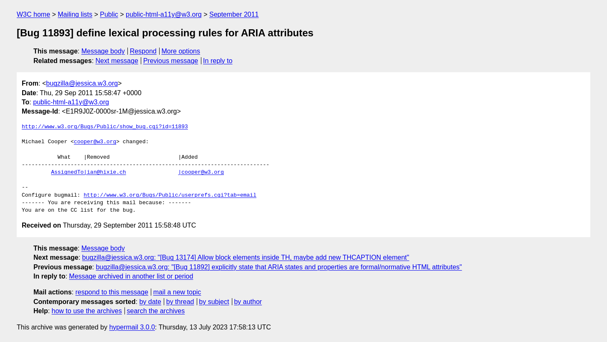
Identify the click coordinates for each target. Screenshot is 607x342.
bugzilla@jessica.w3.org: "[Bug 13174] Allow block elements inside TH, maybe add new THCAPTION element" (245, 257)
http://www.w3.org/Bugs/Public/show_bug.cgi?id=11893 (105, 127)
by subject (214, 301)
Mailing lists (75, 14)
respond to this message (111, 292)
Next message (117, 60)
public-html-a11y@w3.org (164, 14)
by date (150, 301)
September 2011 (234, 14)
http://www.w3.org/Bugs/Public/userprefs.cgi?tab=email (170, 195)
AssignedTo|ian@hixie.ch (88, 172)
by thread (180, 301)
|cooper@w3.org (200, 172)
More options (181, 51)
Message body (103, 51)
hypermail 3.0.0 (132, 327)
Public (109, 14)
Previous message (170, 60)
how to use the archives (87, 310)
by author (248, 301)
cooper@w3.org (95, 142)
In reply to (217, 60)
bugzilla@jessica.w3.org (82, 83)
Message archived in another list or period (131, 276)
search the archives (156, 310)
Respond (143, 51)
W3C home (33, 14)
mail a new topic (177, 292)
